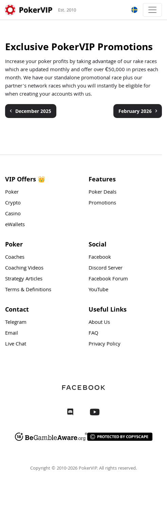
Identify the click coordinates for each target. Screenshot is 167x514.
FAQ (93, 334)
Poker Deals (102, 193)
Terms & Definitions (28, 290)
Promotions (102, 203)
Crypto (13, 203)
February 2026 (138, 111)
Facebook (100, 258)
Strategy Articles (23, 279)
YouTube (98, 290)
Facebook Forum (108, 279)
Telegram (15, 323)
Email (11, 334)
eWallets (15, 225)
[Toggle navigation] (152, 10)
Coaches (14, 258)
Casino (13, 214)
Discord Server (106, 268)
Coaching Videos (24, 268)
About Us (99, 323)
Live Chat (15, 344)
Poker (12, 193)
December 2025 (29, 111)
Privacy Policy (104, 344)
